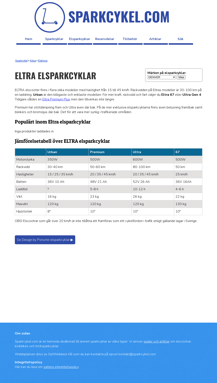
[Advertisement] (108, 287)
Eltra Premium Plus (56, 99)
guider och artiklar (156, 341)
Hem (28, 39)
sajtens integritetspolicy (61, 367)
